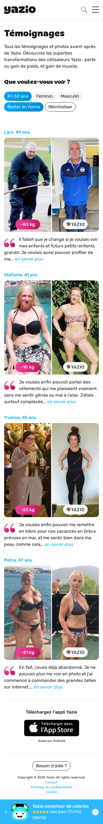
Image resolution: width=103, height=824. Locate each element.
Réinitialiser (60, 106)
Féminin (44, 96)
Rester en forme (23, 106)
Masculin (70, 96)
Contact (51, 782)
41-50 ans (17, 96)
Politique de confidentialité (52, 787)
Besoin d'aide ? (51, 765)
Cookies (52, 792)
